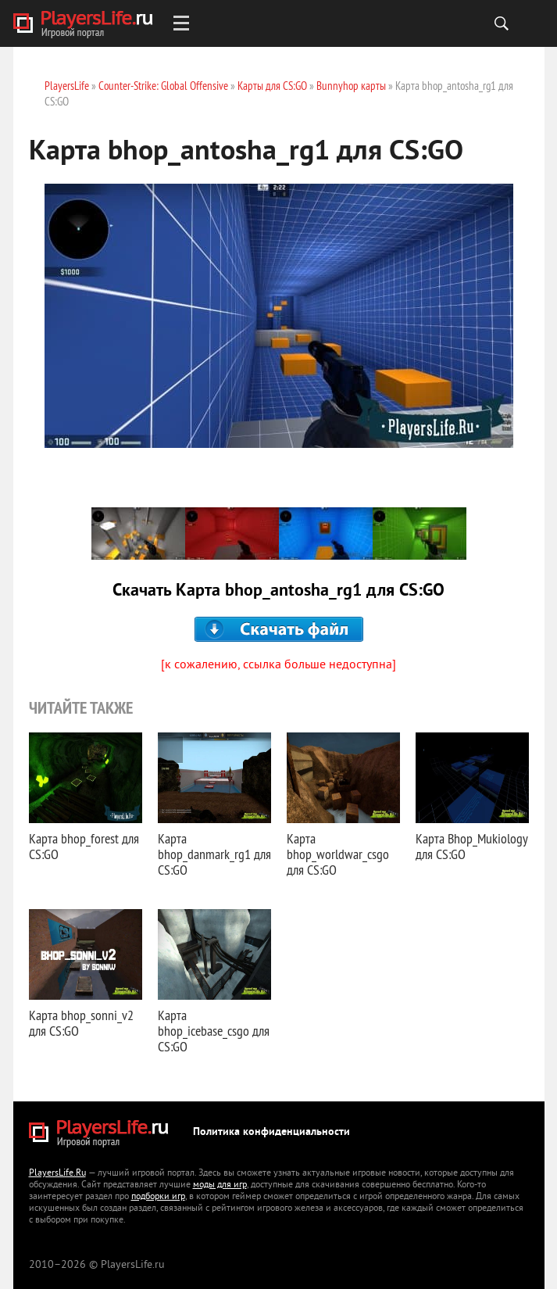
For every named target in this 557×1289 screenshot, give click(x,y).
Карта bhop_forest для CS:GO (84, 846)
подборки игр (158, 1197)
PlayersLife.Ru (57, 1174)
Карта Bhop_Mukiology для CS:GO (471, 846)
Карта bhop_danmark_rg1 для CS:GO (214, 854)
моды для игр (220, 1185)
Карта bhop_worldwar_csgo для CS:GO (338, 854)
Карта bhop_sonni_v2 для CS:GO (81, 1023)
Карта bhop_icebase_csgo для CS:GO (214, 1030)
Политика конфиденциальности (271, 1132)
